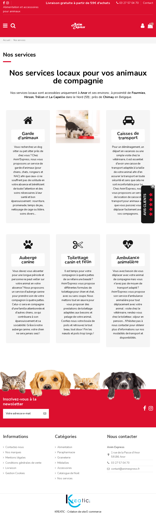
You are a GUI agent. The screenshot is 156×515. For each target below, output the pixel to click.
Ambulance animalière (128, 259)
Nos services (65, 478)
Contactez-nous (14, 447)
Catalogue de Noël (68, 473)
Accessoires (64, 468)
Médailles (63, 463)
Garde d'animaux (28, 136)
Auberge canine (28, 259)
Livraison (10, 468)
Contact (148, 3)
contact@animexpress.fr (125, 469)
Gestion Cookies (15, 473)
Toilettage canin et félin (78, 259)
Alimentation (64, 447)
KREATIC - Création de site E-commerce (78, 512)
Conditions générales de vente (23, 463)
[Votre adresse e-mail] (22, 413)
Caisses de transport (128, 135)
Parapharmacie (66, 452)
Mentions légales (15, 457)
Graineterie (63, 457)
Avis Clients (145, 205)
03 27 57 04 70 (127, 3)
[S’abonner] (45, 413)
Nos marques (13, 452)
